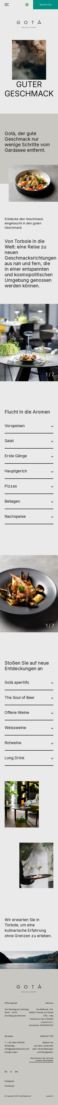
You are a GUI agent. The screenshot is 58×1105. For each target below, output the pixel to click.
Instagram (9, 1081)
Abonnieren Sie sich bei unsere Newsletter (41, 1059)
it (11, 1071)
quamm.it (49, 1096)
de (16, 1071)
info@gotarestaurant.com (17, 1049)
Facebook (9, 1086)
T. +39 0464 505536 (15, 1042)
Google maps (11, 1052)
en (6, 1071)
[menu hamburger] (7, 4)
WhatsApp (10, 1046)
